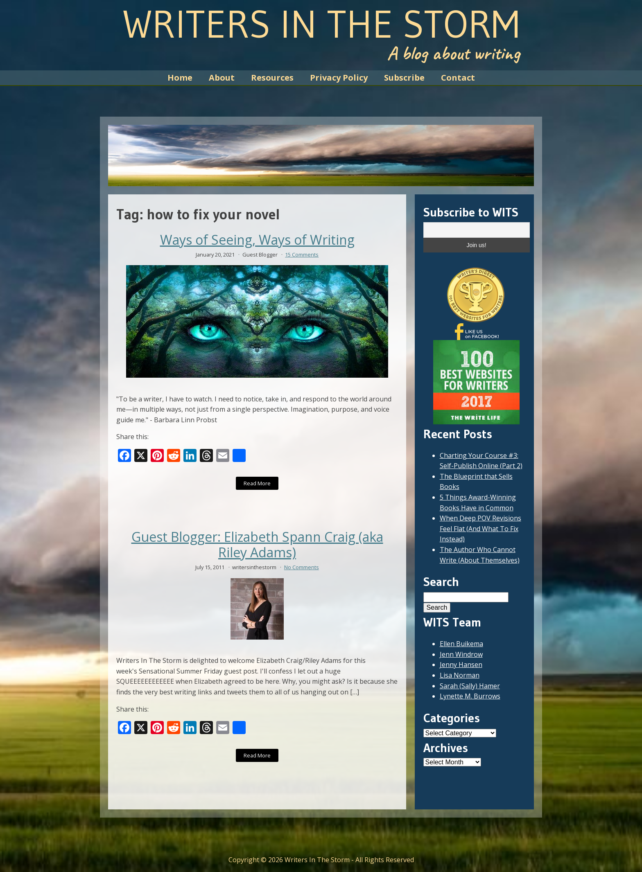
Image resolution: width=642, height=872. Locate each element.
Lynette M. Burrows (470, 696)
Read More (257, 483)
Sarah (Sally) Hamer (470, 685)
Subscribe (404, 77)
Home (179, 77)
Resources (272, 77)
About (222, 77)
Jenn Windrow (461, 654)
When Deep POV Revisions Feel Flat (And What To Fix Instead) (480, 528)
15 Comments (302, 254)
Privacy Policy (339, 77)
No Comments (301, 567)
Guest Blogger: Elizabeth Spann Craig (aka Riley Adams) (257, 545)
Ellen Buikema (461, 643)
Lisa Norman (459, 675)
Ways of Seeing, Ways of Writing (257, 240)
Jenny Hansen (461, 664)
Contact (458, 77)
